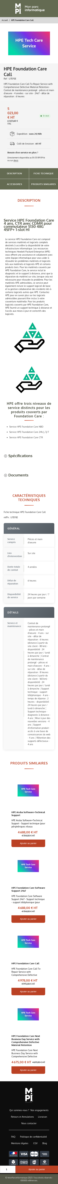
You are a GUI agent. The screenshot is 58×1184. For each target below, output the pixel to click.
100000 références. (29, 1180)
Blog (44, 1143)
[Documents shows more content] (16, 475)
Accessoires (14, 184)
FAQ (13, 1136)
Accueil (5, 20)
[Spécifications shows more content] (18, 456)
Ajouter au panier (36, 1169)
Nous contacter (29, 1123)
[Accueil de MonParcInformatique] (29, 1095)
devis (15, 160)
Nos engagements (39, 1110)
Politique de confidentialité (33, 1136)
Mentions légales (19, 1143)
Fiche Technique (44, 173)
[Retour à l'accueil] (29, 8)
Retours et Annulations (22, 1116)
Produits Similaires (43, 184)
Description (14, 173)
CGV (35, 1143)
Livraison (42, 1116)
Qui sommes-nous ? (19, 1110)
